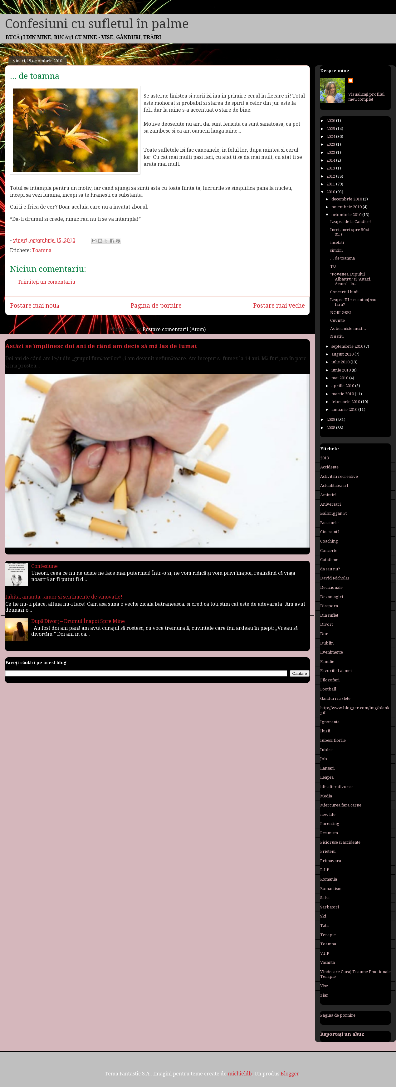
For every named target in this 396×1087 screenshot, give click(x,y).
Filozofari (330, 680)
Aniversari (330, 504)
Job (323, 758)
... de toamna (342, 258)
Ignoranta (330, 722)
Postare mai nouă (34, 305)
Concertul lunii (344, 292)
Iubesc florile (333, 740)
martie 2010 (343, 394)
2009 (331, 419)
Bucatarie (329, 522)
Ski (323, 916)
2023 (331, 144)
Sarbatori (329, 907)
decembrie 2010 (347, 199)
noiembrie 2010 (347, 207)
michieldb (240, 1074)
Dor (324, 633)
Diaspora (329, 606)
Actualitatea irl (334, 485)
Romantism (330, 888)
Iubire (326, 749)
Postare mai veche (279, 305)
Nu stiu (337, 336)
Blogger (290, 1074)
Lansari (327, 768)
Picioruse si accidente (340, 842)
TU (333, 266)
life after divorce (336, 786)
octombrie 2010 (346, 214)
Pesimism (329, 833)
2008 (331, 427)
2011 (331, 184)
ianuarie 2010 (344, 409)
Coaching (329, 541)
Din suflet (329, 615)
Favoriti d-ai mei (336, 670)
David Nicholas (334, 578)
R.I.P (324, 869)
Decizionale (331, 587)
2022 (331, 152)
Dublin (327, 643)
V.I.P (324, 953)
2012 (331, 176)
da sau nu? (330, 569)
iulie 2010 (340, 362)
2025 (331, 128)
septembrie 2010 (347, 346)
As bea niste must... (348, 328)
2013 (331, 168)
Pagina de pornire (156, 305)
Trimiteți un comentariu (46, 282)
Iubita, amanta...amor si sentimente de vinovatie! (63, 597)
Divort (326, 624)
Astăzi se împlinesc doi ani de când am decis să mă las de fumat (101, 346)
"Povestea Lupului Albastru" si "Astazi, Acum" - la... (350, 279)
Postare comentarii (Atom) (174, 329)
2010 (331, 192)
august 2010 (342, 354)
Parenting (329, 823)
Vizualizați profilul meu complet (366, 97)
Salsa (325, 897)
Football (328, 689)
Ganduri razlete (335, 698)
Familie (327, 661)
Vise (324, 985)
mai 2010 (340, 378)
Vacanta (327, 962)
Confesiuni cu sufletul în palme (97, 24)
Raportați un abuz (342, 1034)
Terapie (328, 935)
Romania (328, 879)
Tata (324, 925)
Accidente (329, 467)
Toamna (41, 250)
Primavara (330, 860)
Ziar (324, 995)
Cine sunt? (330, 531)
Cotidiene (329, 559)
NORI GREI (340, 312)
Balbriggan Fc (333, 513)
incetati (337, 242)
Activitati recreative (339, 476)
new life (327, 814)
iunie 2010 (341, 370)
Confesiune (44, 566)
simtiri (336, 250)
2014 (331, 160)
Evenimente (331, 652)
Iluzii (325, 731)
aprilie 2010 (343, 385)
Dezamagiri (331, 596)
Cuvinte (337, 320)
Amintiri (328, 495)
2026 (331, 120)
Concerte (328, 550)
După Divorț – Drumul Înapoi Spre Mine (78, 621)
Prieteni (327, 851)
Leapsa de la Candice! (350, 221)
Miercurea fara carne (340, 805)
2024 (331, 136)
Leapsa (327, 777)
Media (326, 796)
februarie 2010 (346, 401)
